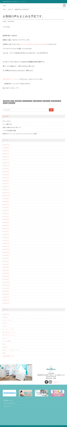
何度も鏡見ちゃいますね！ (11, 79)
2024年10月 (6, 165)
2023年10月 (6, 195)
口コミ (5, 103)
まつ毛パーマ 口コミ (9, 335)
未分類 (5, 347)
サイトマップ (7, 406)
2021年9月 (6, 255)
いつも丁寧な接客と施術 (9, 130)
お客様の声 (10, 9)
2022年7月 (6, 228)
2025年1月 (6, 159)
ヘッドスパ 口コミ (8, 329)
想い (12, 101)
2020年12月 (6, 282)
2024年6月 (6, 171)
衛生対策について (8, 400)
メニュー (5, 338)
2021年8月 (6, 258)
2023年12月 (6, 189)
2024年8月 (6, 168)
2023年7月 (6, 204)
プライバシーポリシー (9, 403)
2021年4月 (6, 270)
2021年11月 (6, 249)
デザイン (5, 323)
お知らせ (5, 317)
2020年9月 (6, 291)
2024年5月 (6, 174)
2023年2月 (6, 213)
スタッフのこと (7, 320)
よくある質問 (7, 341)
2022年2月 (6, 240)
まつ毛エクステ (37, 101)
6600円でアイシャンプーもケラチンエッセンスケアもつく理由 (20, 133)
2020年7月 (6, 297)
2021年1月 (6, 279)
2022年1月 (6, 243)
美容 (4, 353)
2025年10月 (6, 144)
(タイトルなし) (7, 121)
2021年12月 (6, 246)
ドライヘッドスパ (27, 101)
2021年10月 (6, 252)
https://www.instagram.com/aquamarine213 (32, 44)
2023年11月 (6, 192)
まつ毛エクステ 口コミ (10, 332)
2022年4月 (6, 234)
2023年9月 (6, 198)
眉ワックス (11, 103)
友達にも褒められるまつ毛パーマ (12, 127)
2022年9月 (6, 222)
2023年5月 (6, 207)
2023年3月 (6, 210)
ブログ (5, 326)
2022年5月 (6, 231)
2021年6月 (6, 264)
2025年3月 (6, 156)
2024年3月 (6, 180)
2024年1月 (6, 186)
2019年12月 (6, 303)
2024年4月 (6, 177)
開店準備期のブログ (8, 356)
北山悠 (4, 21)
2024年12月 (6, 162)
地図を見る (56, 382)
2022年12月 (6, 219)
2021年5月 (6, 267)
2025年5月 (6, 153)
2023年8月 (6, 201)
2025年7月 (6, 150)
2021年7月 (6, 261)
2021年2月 (6, 276)
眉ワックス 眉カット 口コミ (11, 350)
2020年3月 (6, 300)
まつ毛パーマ (46, 101)
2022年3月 (6, 237)
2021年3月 (6, 273)
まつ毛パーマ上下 (56, 101)
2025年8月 (6, 147)
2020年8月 (6, 294)
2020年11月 (6, 285)
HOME (4, 9)
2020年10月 (6, 288)
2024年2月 (6, 183)
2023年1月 (6, 216)
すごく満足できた (7, 124)
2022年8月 (6, 225)
